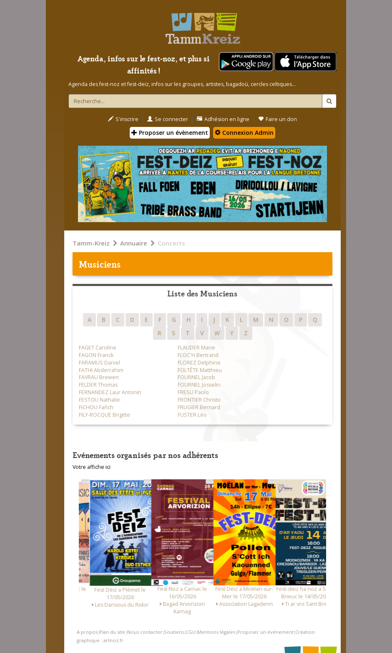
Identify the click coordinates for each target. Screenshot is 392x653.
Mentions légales (216, 632)
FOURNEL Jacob (196, 377)
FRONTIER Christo (199, 399)
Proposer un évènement (169, 133)
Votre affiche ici (92, 467)
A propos (87, 632)
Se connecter (167, 119)
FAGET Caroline (97, 347)
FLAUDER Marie (196, 347)
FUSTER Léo (192, 414)
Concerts (171, 243)
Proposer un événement (265, 632)
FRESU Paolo (193, 392)
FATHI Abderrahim (101, 370)
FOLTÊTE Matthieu (200, 370)
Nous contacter (144, 632)
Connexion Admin (244, 133)
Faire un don (277, 119)
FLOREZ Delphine (199, 362)
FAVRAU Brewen (99, 377)
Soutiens (174, 632)
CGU (191, 632)
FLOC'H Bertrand (198, 355)
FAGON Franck (96, 355)
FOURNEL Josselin (199, 384)
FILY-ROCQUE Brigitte (104, 414)
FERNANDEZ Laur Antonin (110, 392)
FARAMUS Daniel (99, 362)
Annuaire (133, 243)
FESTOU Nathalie (99, 399)
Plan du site (112, 632)
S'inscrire (123, 119)
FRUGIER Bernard (199, 407)
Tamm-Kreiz (91, 243)
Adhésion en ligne (223, 119)
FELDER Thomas (98, 384)
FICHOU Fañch (96, 407)
